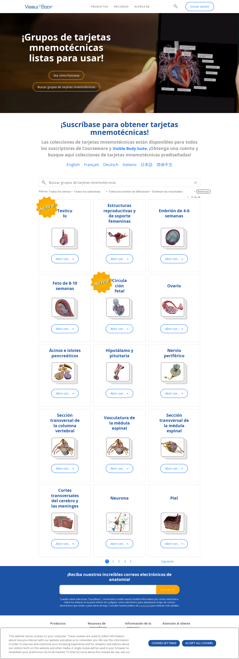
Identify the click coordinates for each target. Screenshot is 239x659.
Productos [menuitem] (101, 6)
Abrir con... (63, 259)
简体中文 (165, 165)
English (73, 165)
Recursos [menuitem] (123, 6)
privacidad (144, 607)
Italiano (129, 165)
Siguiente (167, 563)
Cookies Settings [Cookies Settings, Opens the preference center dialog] (164, 643)
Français (91, 165)
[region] (119, 643)
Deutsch (111, 165)
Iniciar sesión (199, 7)
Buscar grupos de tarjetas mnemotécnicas (66, 87)
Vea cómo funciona (66, 76)
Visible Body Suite (132, 149)
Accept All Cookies (199, 643)
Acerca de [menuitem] (144, 6)
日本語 (147, 165)
